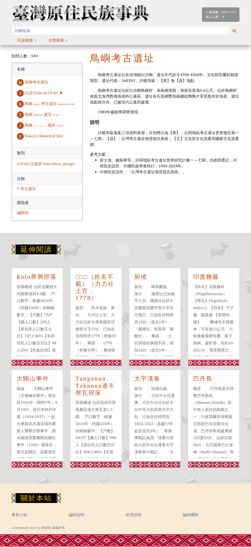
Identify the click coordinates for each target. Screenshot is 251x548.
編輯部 (23, 213)
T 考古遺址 (26, 189)
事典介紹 (19, 515)
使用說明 (133, 515)
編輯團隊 (190, 515)
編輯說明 (76, 515)
